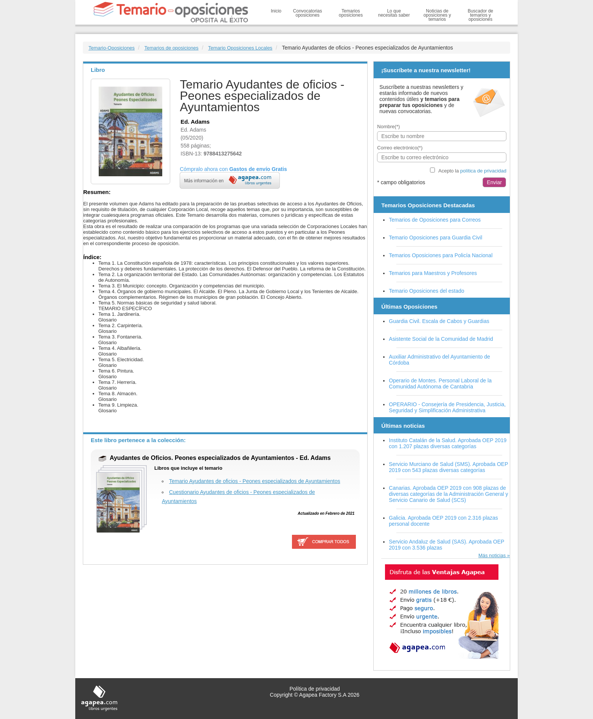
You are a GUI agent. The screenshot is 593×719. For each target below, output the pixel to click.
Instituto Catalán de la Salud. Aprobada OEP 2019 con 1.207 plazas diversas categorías (447, 443)
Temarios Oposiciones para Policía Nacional (440, 255)
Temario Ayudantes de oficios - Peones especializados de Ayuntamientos (254, 481)
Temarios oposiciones (351, 13)
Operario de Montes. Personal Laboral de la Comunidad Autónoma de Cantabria (440, 383)
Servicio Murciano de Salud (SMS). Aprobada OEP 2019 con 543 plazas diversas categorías (448, 467)
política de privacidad (483, 171)
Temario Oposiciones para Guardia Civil (435, 237)
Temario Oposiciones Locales (240, 48)
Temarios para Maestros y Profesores (433, 273)
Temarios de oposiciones (171, 48)
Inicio (276, 11)
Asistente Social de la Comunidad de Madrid (441, 339)
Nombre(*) (388, 126)
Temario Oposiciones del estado (426, 291)
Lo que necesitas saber (394, 13)
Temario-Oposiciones (111, 48)
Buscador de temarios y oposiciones (480, 15)
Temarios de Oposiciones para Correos (435, 220)
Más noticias (492, 555)
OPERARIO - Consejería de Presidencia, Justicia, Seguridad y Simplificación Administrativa (447, 407)
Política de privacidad (314, 689)
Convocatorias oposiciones (307, 13)
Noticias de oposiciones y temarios (437, 15)
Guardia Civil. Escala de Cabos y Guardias (439, 321)
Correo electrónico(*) (399, 148)
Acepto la (472, 171)
